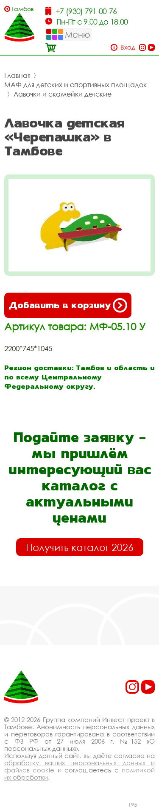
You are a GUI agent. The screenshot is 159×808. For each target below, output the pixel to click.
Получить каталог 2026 (80, 547)
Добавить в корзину (67, 305)
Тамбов (22, 8)
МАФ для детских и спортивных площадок (75, 84)
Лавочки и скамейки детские (63, 94)
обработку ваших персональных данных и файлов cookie (79, 766)
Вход (127, 47)
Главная (17, 75)
